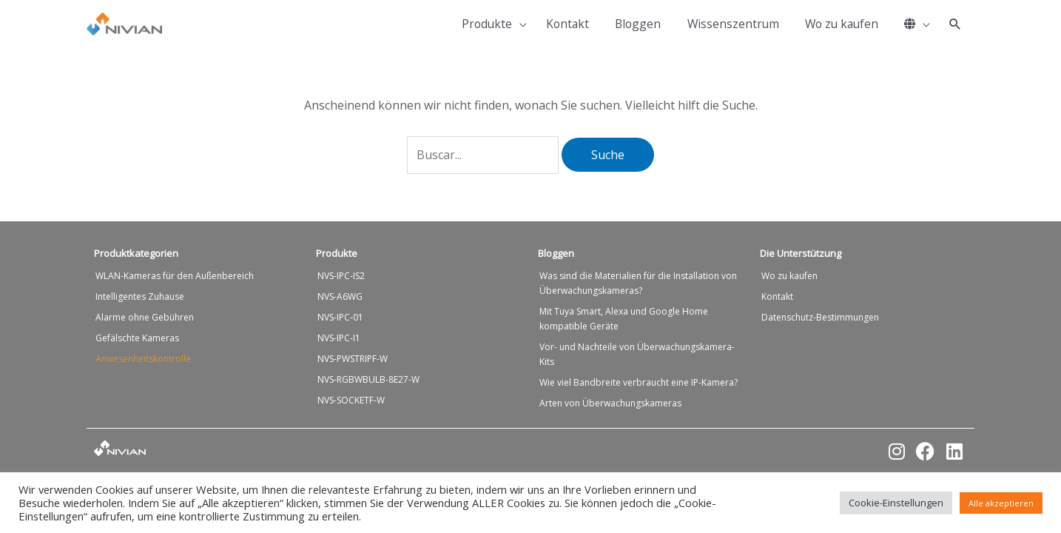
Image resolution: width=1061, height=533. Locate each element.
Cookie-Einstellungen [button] (896, 502)
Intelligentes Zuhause (139, 296)
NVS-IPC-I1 (338, 338)
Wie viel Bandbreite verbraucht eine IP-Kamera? (638, 382)
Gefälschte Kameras (137, 338)
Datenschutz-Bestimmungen (820, 317)
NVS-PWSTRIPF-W (352, 358)
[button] (955, 24)
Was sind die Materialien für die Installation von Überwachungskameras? (638, 283)
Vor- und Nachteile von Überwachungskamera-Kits (637, 354)
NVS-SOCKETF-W (351, 400)
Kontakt (777, 296)
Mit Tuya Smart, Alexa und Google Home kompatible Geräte (623, 318)
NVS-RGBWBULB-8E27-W (368, 379)
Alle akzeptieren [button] (1001, 503)
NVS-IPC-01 (340, 317)
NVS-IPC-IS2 (341, 275)
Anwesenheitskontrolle (143, 358)
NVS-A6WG (340, 296)
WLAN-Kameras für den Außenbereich (174, 275)
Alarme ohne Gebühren (144, 317)
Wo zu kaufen (789, 275)
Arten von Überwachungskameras (610, 403)
